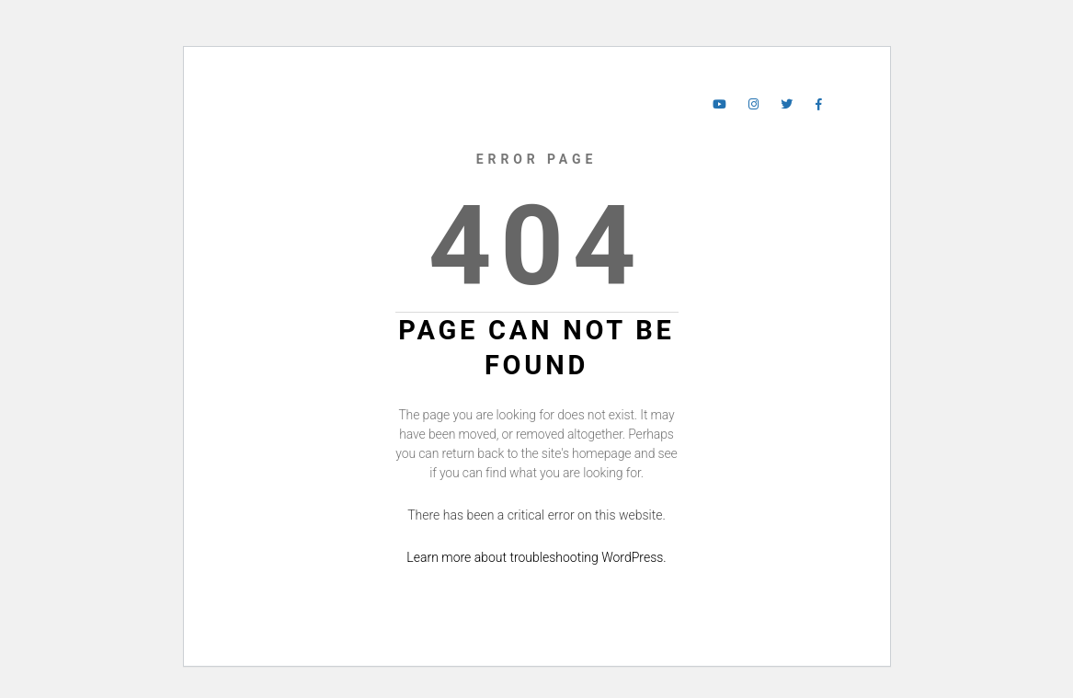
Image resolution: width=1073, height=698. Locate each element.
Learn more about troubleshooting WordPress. (536, 557)
